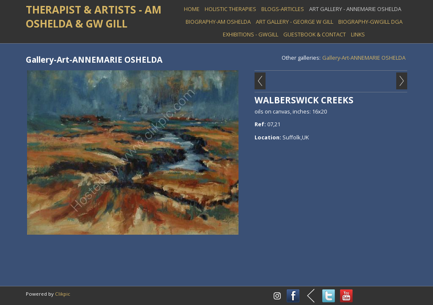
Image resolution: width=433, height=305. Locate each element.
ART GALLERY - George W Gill (294, 21)
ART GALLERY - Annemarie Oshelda (355, 9)
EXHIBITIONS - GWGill (250, 34)
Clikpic (62, 294)
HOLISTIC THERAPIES (230, 9)
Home (192, 9)
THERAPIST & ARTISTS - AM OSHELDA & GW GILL (94, 16)
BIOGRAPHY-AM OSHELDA (218, 21)
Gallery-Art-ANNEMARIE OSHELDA (364, 57)
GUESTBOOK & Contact (314, 34)
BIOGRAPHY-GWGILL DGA (370, 21)
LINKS (358, 34)
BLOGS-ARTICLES (282, 9)
